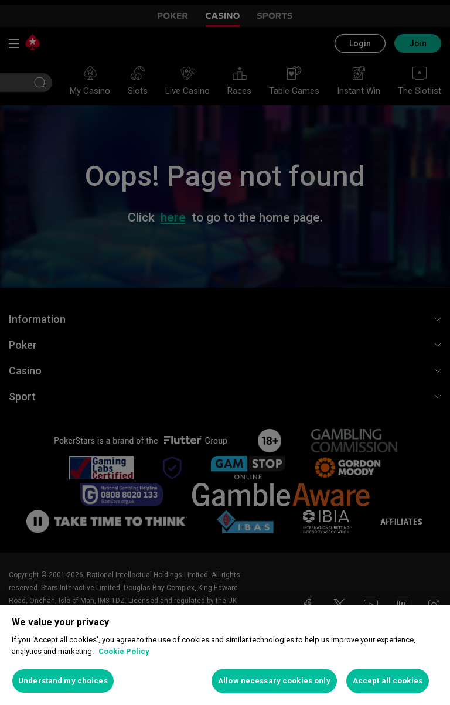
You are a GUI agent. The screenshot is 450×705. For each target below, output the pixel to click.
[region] (225, 655)
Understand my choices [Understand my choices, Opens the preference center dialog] (63, 680)
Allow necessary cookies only (274, 680)
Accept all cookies (387, 680)
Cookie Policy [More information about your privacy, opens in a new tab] (123, 651)
